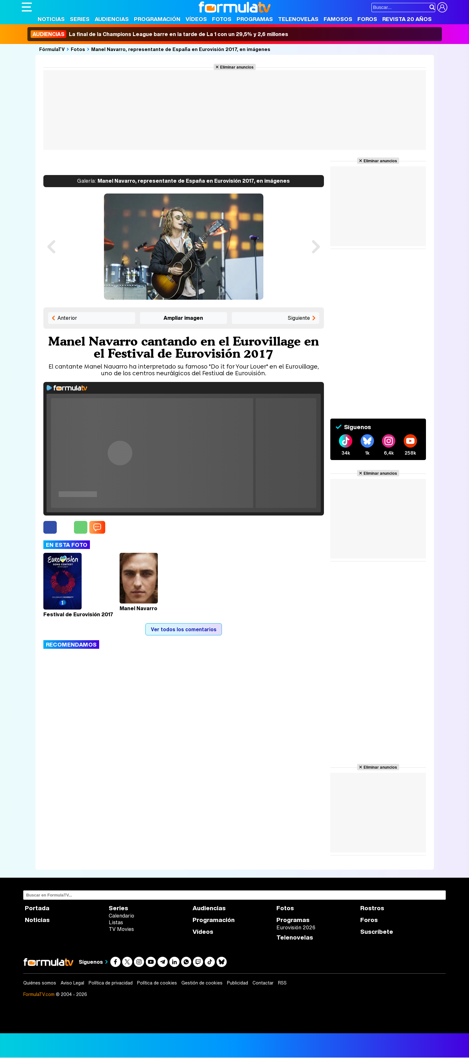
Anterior (67, 318)
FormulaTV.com (39, 994)
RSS (282, 983)
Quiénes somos (39, 983)
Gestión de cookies (202, 983)
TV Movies (121, 929)
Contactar (263, 983)
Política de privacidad (111, 983)
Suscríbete (376, 931)
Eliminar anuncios (236, 67)
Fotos (221, 19)
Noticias (51, 19)
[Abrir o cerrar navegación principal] (27, 7)
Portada (37, 908)
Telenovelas (298, 19)
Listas (116, 922)
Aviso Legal (72, 983)
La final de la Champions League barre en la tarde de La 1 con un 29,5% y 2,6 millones (159, 34)
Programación (157, 19)
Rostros (372, 908)
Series (80, 19)
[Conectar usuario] (442, 7)
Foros (367, 19)
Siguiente (299, 318)
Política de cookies (157, 983)
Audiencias (112, 19)
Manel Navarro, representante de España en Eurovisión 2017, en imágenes (180, 49)
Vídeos (196, 19)
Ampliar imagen (183, 318)
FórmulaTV (52, 49)
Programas (255, 19)
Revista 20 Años (407, 19)
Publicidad (237, 983)
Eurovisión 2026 (295, 927)
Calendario (121, 915)
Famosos (338, 19)
